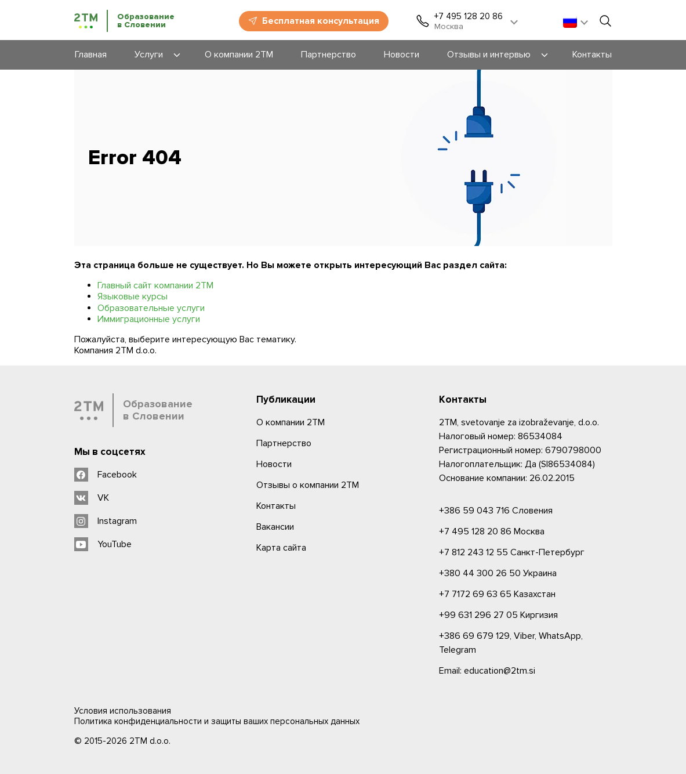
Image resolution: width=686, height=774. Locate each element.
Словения (496, 510)
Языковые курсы (132, 296)
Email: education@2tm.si (487, 671)
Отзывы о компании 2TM (307, 485)
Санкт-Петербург (512, 552)
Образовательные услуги (151, 308)
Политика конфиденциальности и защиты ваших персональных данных (217, 721)
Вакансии (275, 527)
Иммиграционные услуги (148, 319)
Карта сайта (281, 548)
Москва (492, 531)
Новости (274, 464)
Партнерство (283, 443)
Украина (498, 573)
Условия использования (122, 711)
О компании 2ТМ (290, 422)
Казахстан (497, 594)
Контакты (276, 506)
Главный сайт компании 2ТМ (155, 285)
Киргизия (498, 615)
